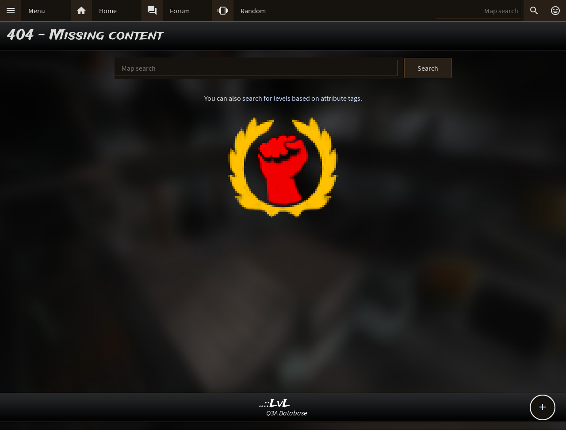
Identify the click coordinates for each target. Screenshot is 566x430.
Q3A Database (286, 412)
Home (108, 10)
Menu (36, 10)
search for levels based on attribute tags (301, 98)
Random (253, 10)
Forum (180, 10)
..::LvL (275, 403)
